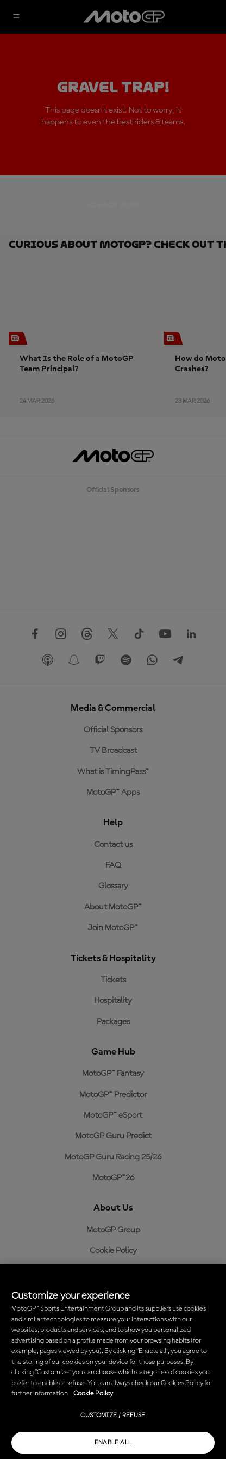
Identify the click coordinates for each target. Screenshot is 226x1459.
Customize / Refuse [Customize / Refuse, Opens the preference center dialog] (112, 1415)
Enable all (113, 1442)
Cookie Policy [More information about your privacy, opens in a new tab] (93, 1393)
